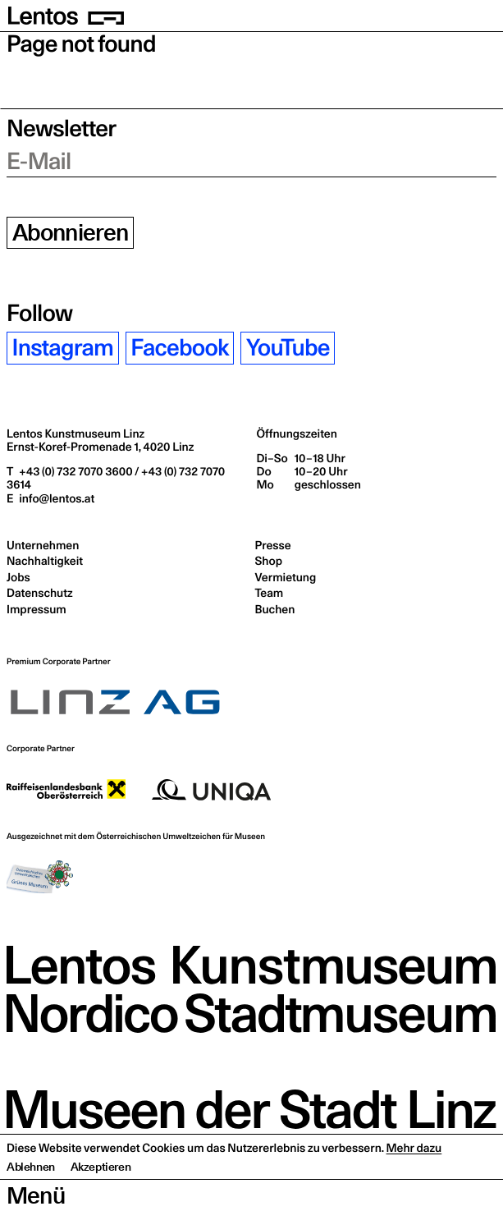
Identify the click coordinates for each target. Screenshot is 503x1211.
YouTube (288, 348)
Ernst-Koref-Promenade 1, (100, 446)
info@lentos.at (55, 498)
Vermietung (286, 577)
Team (269, 593)
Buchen (275, 609)
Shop (268, 561)
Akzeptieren (101, 1198)
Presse (273, 545)
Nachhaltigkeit (45, 561)
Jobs (18, 577)
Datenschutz (40, 593)
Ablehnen (31, 1198)
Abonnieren (70, 233)
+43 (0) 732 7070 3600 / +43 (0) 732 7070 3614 (116, 478)
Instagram (63, 348)
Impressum (36, 609)
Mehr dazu (414, 1180)
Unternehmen (43, 545)
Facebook (179, 348)
